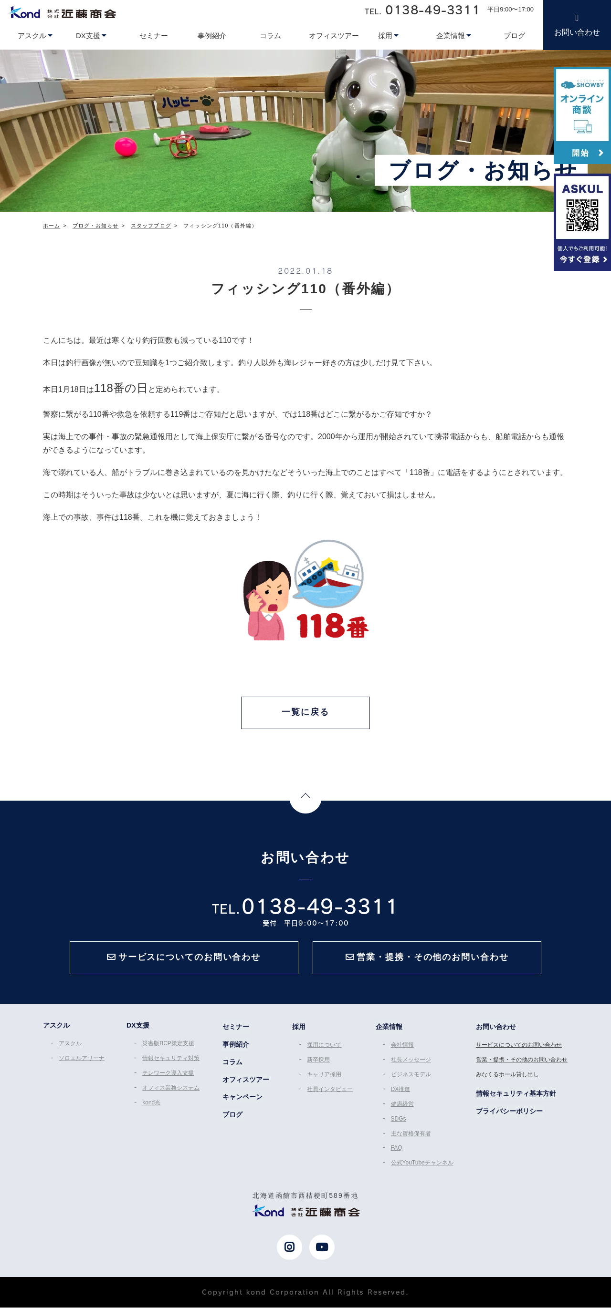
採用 (298, 1029)
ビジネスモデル (411, 1076)
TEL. (422, 9)
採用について (324, 1047)
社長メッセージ (411, 1062)
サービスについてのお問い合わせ (519, 1047)
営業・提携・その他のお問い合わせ (522, 1062)
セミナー (235, 1029)
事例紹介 (235, 1047)
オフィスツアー (245, 1082)
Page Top (305, 798)
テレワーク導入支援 (168, 1074)
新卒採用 (318, 1062)
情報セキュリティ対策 (171, 1060)
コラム (232, 1064)
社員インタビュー (330, 1090)
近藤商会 (61, 12)
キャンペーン (242, 1099)
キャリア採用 (324, 1076)
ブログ (232, 1117)
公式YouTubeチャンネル (422, 1163)
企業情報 (389, 1029)
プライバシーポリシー (509, 1112)
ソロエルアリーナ (81, 1060)
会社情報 (402, 1047)
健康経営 (402, 1105)
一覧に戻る (305, 712)
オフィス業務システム (171, 1089)
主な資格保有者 (411, 1134)
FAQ (396, 1148)
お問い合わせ (577, 32)
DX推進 (401, 1090)
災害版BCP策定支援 (168, 1045)
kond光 (151, 1104)
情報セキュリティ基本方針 (516, 1095)
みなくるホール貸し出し (507, 1076)
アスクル (69, 1045)
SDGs (398, 1119)
